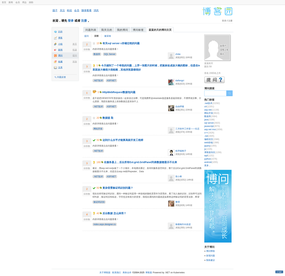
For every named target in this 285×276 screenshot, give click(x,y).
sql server (212, 123)
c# (209, 106)
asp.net (211, 110)
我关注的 (106, 29)
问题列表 (90, 29)
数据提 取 (108, 117)
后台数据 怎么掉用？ (114, 213)
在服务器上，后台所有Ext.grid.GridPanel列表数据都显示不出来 (140, 162)
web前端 (211, 142)
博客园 (148, 272)
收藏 (60, 61)
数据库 (97, 54)
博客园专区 (213, 152)
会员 (17, 2)
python (210, 159)
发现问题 (210, 255)
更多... (207, 165)
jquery (210, 146)
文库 (60, 67)
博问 (60, 55)
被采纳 (107, 36)
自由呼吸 (179, 106)
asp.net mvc (213, 129)
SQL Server (109, 54)
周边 (24, 2)
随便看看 (86, 10)
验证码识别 (99, 202)
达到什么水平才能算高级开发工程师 (123, 140)
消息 (96, 10)
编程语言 (211, 139)
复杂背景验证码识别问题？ (118, 187)
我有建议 (210, 260)
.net (209, 136)
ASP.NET (111, 80)
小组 (60, 44)
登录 (71, 20)
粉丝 (69, 10)
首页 (4, 2)
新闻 (11, 2)
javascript (212, 126)
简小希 (178, 176)
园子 (55, 10)
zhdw (177, 54)
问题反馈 (61, 77)
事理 (177, 202)
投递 (75, 50)
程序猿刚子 (180, 151)
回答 (96, 36)
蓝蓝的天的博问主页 (160, 29)
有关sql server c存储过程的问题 (121, 43)
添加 (75, 61)
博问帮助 (210, 251)
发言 (75, 44)
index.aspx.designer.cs (105, 224)
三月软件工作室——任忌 (187, 128)
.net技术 (212, 103)
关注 (62, 10)
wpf (209, 155)
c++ (209, 132)
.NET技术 (98, 80)
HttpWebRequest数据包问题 (119, 92)
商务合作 (127, 272)
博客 (60, 38)
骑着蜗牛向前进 (183, 224)
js (208, 149)
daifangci (179, 80)
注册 (84, 20)
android (211, 162)
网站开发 (98, 128)
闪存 (60, 31)
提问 (75, 55)
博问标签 (138, 29)
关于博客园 (104, 272)
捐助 (31, 2)
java (209, 119)
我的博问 (122, 29)
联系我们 (116, 272)
